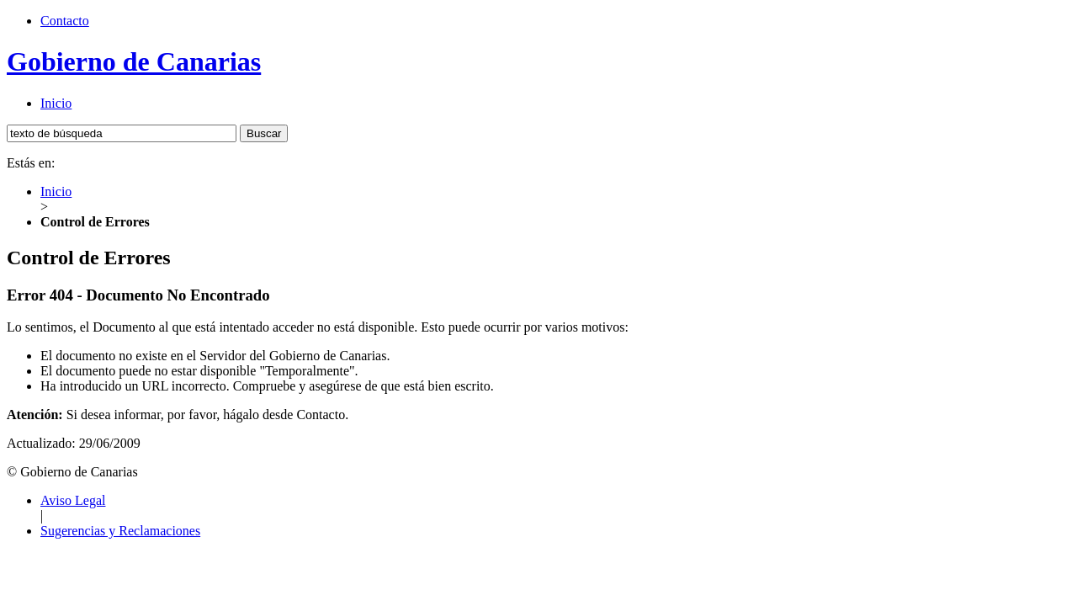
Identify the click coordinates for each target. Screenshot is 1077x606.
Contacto (64, 20)
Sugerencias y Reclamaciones (120, 531)
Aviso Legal (72, 500)
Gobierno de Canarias (134, 61)
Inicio (56, 103)
